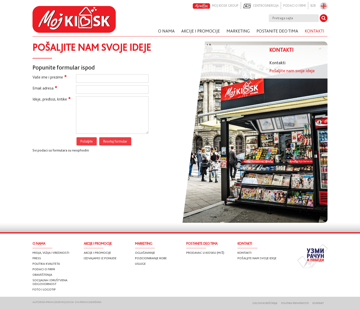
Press (36, 258)
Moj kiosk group (210, 6)
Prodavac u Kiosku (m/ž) (205, 252)
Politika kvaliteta (46, 264)
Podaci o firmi (292, 6)
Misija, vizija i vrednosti (50, 252)
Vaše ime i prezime (49, 77)
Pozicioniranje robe (151, 258)
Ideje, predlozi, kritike (51, 99)
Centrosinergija (258, 6)
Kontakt (316, 303)
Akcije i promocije (97, 252)
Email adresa (44, 88)
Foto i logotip (44, 289)
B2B (312, 6)
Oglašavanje (145, 252)
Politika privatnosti (292, 303)
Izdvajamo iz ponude (100, 258)
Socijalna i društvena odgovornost (50, 282)
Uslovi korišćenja (261, 303)
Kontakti (277, 62)
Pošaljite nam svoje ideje (292, 70)
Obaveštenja (42, 274)
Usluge (140, 264)
